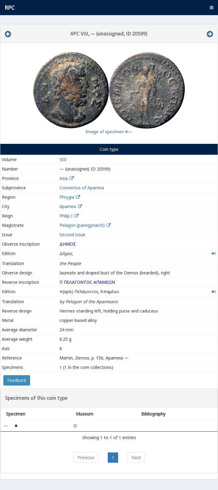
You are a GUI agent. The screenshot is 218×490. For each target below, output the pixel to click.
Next (136, 457)
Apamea (68, 206)
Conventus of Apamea (82, 187)
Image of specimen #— (109, 131)
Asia (64, 178)
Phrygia (67, 197)
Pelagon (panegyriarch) (83, 225)
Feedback (16, 380)
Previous (85, 457)
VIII (63, 159)
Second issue (72, 234)
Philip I (66, 216)
